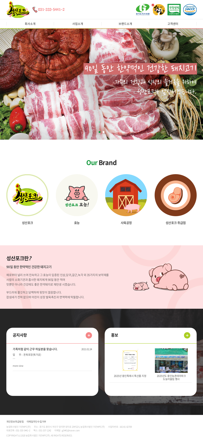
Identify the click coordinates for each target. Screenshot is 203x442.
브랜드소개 (125, 24)
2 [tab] (104, 132)
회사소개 (30, 24)
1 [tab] (100, 132)
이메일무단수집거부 (36, 421)
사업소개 (77, 24)
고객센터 (172, 24)
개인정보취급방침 (15, 421)
